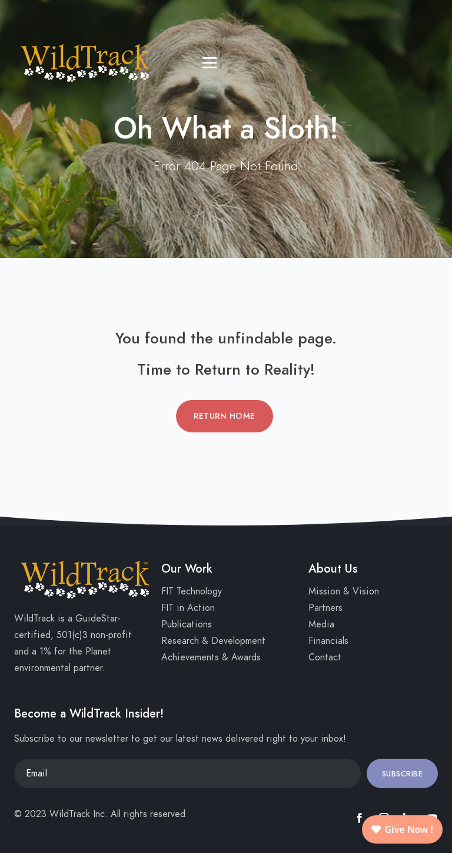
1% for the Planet (75, 651)
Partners (325, 607)
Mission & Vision (343, 591)
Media (321, 624)
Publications (186, 624)
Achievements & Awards (211, 657)
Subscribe (402, 774)
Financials (328, 640)
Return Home (224, 416)
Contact (324, 657)
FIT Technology (191, 591)
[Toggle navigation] (20, 14)
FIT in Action (188, 607)
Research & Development (213, 640)
